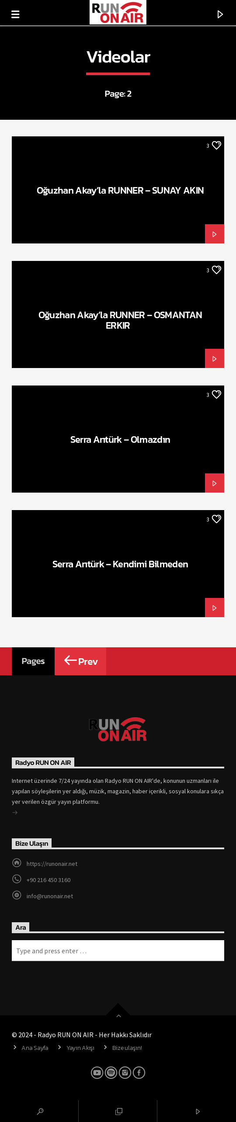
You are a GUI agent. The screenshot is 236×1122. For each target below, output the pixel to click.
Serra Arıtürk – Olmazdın (120, 439)
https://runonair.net (52, 864)
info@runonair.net (50, 896)
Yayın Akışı (80, 1048)
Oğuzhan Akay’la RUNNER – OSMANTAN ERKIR (120, 320)
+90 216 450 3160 (48, 880)
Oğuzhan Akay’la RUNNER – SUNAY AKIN (120, 190)
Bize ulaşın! (127, 1048)
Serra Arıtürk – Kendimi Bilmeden (120, 563)
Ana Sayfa (34, 1048)
